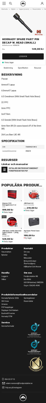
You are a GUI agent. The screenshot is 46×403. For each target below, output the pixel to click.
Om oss (27, 252)
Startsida (4, 9)
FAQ (25, 255)
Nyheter (4, 255)
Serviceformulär (7, 326)
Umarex (4, 304)
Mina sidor (28, 258)
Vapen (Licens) (24, 9)
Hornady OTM (6, 316)
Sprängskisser (29, 298)
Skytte (13, 9)
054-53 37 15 (8, 379)
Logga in (23, 56)
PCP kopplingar (7, 307)
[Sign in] (42, 3)
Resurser (37, 68)
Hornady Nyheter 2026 (10, 298)
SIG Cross (5, 301)
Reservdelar (37, 9)
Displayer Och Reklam (9, 310)
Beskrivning (8, 68)
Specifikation (23, 68)
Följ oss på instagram (11, 388)
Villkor (3, 279)
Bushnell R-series (8, 313)
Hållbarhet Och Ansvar (32, 267)
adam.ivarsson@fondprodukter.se (17, 383)
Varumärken (6, 252)
